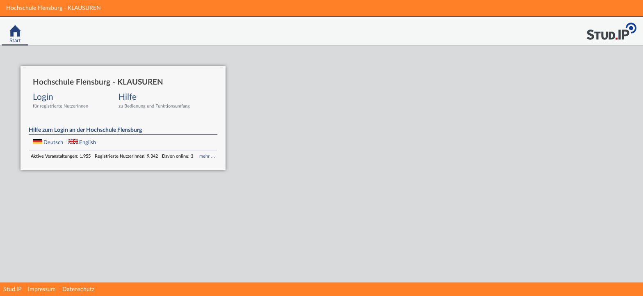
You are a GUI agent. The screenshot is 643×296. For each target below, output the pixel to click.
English (82, 142)
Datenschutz (78, 289)
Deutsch (48, 142)
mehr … (207, 156)
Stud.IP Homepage (611, 29)
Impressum (42, 289)
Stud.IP (12, 289)
